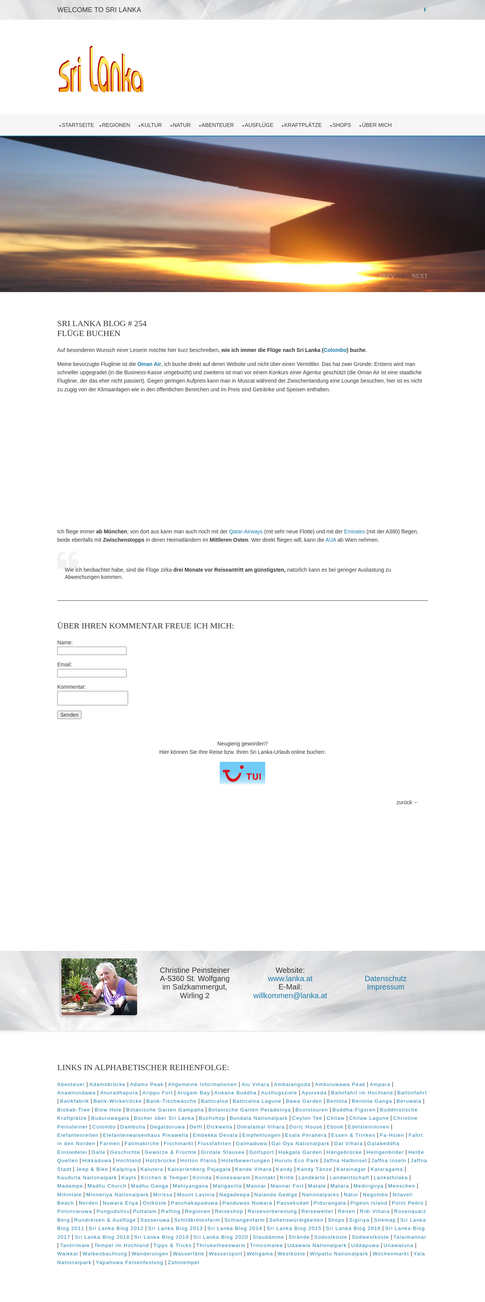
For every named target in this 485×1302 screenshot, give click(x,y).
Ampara (380, 1084)
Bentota (337, 1101)
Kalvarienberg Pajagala (199, 1169)
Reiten (346, 1211)
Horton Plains (198, 1160)
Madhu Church (107, 1186)
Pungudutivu (113, 1211)
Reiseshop (229, 1211)
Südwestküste (370, 1237)
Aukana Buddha (235, 1093)
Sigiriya (359, 1220)
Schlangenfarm (244, 1220)
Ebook (335, 1127)
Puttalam (145, 1211)
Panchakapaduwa (194, 1203)
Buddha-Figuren (353, 1110)
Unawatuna (398, 1245)
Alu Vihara (255, 1084)
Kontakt (265, 1177)
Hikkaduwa (97, 1160)
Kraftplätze (304, 125)
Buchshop (212, 1118)
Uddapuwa (365, 1245)
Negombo (375, 1194)
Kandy (284, 1169)
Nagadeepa (234, 1194)
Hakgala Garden (300, 1152)
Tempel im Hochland (121, 1245)
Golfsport (261, 1152)
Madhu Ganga (149, 1186)
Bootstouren (312, 1110)
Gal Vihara (348, 1143)
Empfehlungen (261, 1135)
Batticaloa (214, 1101)
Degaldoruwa (167, 1127)
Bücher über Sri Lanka (164, 1118)
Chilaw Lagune (369, 1118)
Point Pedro (408, 1203)
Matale (317, 1186)
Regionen (117, 125)
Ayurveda (314, 1093)
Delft (195, 1127)
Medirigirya (369, 1186)
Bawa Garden (304, 1101)
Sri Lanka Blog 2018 (102, 1237)
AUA (330, 540)
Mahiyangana (190, 1186)
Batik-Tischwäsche (171, 1101)
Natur (183, 125)
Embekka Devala (215, 1135)
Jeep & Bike (92, 1169)
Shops (343, 125)
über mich (378, 125)
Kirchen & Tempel (164, 1177)
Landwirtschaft (349, 1177)
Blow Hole (108, 1110)
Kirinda (202, 1177)
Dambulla (133, 1127)
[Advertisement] (242, 461)
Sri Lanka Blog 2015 (294, 1228)
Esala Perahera (306, 1135)
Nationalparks (321, 1194)
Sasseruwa (155, 1220)
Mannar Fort (287, 1186)
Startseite (78, 125)
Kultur (153, 125)
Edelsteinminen (369, 1127)
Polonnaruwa (74, 1211)
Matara (339, 1186)
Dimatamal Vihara (261, 1127)
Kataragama (387, 1169)
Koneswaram (233, 1177)
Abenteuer (219, 125)
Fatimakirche (141, 1143)
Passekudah (293, 1203)
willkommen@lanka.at (290, 995)
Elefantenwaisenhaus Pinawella (146, 1135)
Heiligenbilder (385, 1152)
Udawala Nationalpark (317, 1245)
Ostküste (155, 1203)
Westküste (291, 1254)
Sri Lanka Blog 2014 (234, 1228)
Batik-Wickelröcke (118, 1101)
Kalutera (152, 1169)
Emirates (354, 531)
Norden (89, 1203)
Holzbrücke (161, 1160)
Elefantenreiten (78, 1135)
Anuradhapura (119, 1093)
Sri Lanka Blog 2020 (220, 1237)
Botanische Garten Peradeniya (249, 1110)
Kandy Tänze (314, 1169)
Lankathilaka (391, 1177)
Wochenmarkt (390, 1254)
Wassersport (225, 1254)
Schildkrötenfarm (197, 1220)
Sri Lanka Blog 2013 (175, 1228)
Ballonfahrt (412, 1093)
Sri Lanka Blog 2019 (161, 1237)
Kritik (287, 1177)
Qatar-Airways (246, 531)
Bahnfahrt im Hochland (362, 1093)
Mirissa (162, 1194)
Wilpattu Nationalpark (339, 1254)
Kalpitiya (124, 1169)
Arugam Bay (193, 1093)
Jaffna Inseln (388, 1160)
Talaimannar (410, 1237)
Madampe (70, 1186)
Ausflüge (260, 125)
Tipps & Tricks (172, 1245)
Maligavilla (227, 1186)
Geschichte (125, 1152)
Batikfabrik (74, 1101)
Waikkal (67, 1254)
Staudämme (269, 1237)
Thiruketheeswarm (221, 1245)
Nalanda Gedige (276, 1194)
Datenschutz (386, 978)
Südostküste (330, 1237)
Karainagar (351, 1169)
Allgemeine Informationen (202, 1084)
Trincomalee (266, 1245)
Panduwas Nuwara (247, 1203)
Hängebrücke (344, 1152)
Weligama (260, 1254)
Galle (98, 1152)
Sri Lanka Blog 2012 (116, 1228)
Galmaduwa (251, 1143)
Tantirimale (75, 1245)
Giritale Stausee (223, 1152)
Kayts (128, 1177)
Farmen (110, 1143)
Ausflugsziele (279, 1093)
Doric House (305, 1127)
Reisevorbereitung (272, 1211)
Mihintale (69, 1194)
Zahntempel (184, 1262)
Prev (387, 276)
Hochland (128, 1160)
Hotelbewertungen (245, 1160)
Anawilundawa (76, 1093)
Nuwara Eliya (120, 1203)
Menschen (401, 1186)
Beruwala (408, 1101)
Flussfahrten (215, 1143)
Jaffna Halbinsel (345, 1160)
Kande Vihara (253, 1169)
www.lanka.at (290, 978)
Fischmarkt (178, 1143)
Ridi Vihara (375, 1211)
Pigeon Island (369, 1203)
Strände (299, 1237)
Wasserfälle (189, 1254)
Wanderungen (150, 1254)
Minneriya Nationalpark (117, 1194)
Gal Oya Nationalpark (301, 1143)
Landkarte (312, 1177)
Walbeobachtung (105, 1254)
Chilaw (336, 1118)
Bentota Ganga (372, 1101)
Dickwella (220, 1127)
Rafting (170, 1211)
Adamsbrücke (107, 1084)
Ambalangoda (292, 1084)
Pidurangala (330, 1203)
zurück (404, 802)
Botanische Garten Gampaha (165, 1110)
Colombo (335, 350)
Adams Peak (147, 1084)
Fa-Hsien (392, 1135)
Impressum (386, 987)
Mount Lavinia (196, 1194)
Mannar (256, 1186)
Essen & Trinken (353, 1135)
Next (419, 276)
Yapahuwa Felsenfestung (129, 1262)
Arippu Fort (157, 1093)
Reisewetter (317, 1211)
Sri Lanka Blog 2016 (353, 1228)
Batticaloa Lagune (257, 1101)
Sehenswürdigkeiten (296, 1220)
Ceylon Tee (307, 1118)
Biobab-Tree (73, 1110)
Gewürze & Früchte (171, 1152)
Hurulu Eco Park (297, 1160)
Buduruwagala (110, 1118)
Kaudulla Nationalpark (87, 1177)
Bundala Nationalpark (259, 1118)
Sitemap (385, 1220)
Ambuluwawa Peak (340, 1084)
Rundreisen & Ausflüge (105, 1220)
